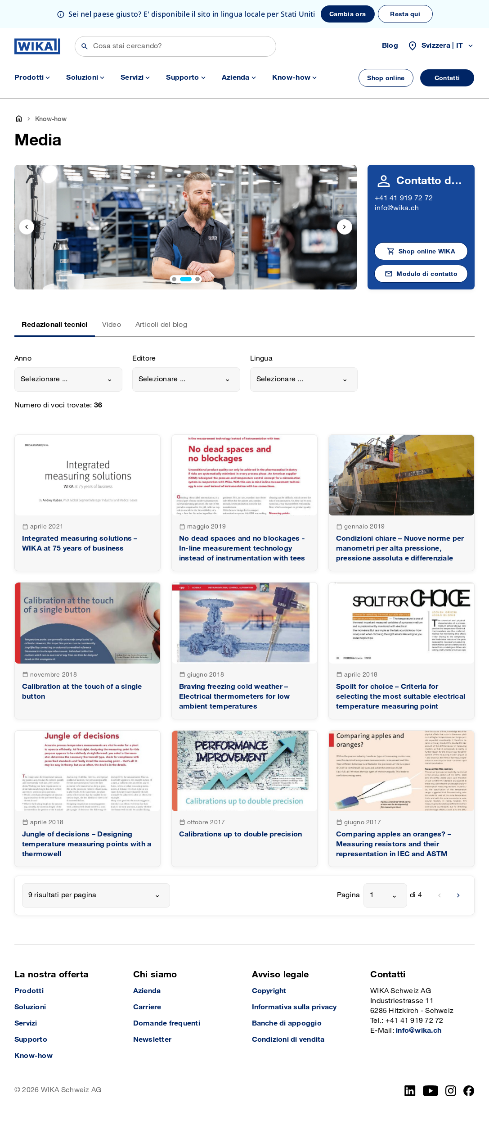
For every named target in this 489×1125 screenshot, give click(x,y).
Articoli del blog (161, 325)
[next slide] (344, 227)
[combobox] (68, 379)
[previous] (439, 895)
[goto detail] (87, 503)
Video (111, 325)
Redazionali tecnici (55, 325)
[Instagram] (450, 1090)
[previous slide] (26, 227)
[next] (458, 895)
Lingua (261, 358)
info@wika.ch (397, 208)
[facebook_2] (469, 1090)
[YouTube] (431, 1090)
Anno (22, 358)
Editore (144, 358)
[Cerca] (175, 46)
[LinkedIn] (410, 1090)
